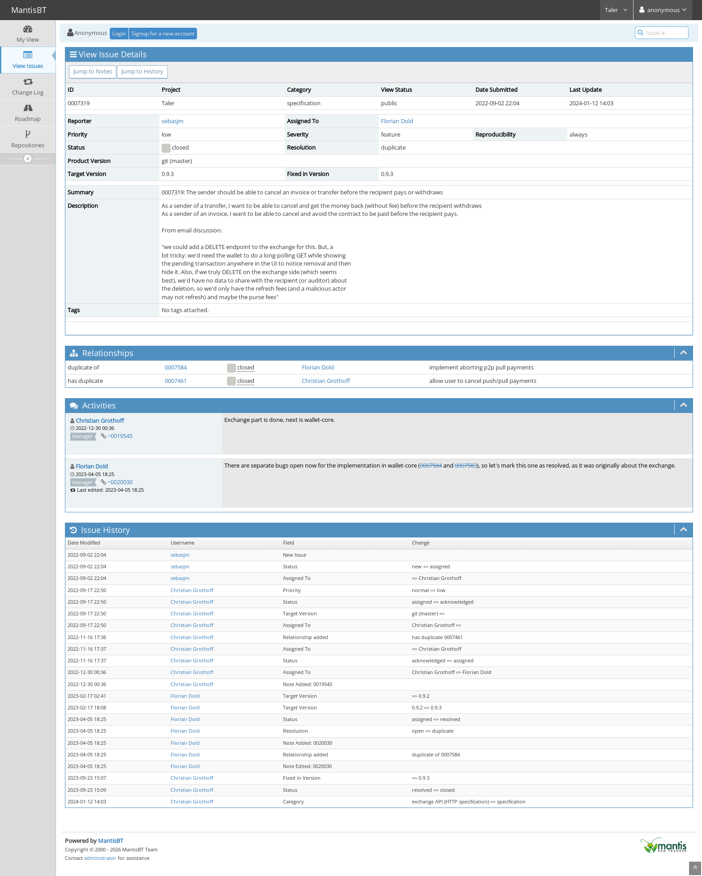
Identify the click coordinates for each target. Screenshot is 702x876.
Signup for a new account (163, 33)
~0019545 (120, 436)
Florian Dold (397, 121)
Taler (616, 10)
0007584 (176, 367)
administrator (100, 858)
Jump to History (142, 71)
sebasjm (173, 121)
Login (119, 33)
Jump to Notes (92, 71)
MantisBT (110, 841)
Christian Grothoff (326, 381)
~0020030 (120, 482)
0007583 (466, 465)
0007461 (176, 381)
